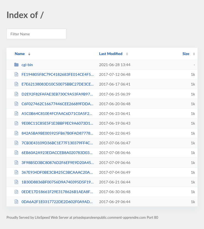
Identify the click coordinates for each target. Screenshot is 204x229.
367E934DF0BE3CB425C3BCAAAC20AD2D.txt (54, 172)
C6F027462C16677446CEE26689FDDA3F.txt (54, 103)
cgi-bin (23, 64)
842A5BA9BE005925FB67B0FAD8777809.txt (54, 133)
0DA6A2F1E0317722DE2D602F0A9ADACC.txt (54, 201)
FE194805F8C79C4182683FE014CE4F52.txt (54, 74)
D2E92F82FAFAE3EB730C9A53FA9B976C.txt (54, 94)
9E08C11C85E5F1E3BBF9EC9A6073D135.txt (54, 123)
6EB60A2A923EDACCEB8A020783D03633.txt (54, 152)
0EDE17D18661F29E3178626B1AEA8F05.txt (54, 191)
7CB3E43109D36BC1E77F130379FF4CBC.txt (54, 143)
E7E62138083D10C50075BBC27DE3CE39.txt (54, 84)
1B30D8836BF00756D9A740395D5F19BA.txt (54, 182)
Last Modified (110, 53)
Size (186, 53)
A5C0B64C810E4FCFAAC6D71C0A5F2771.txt (54, 113)
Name (20, 53)
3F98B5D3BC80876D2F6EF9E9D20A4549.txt (54, 162)
